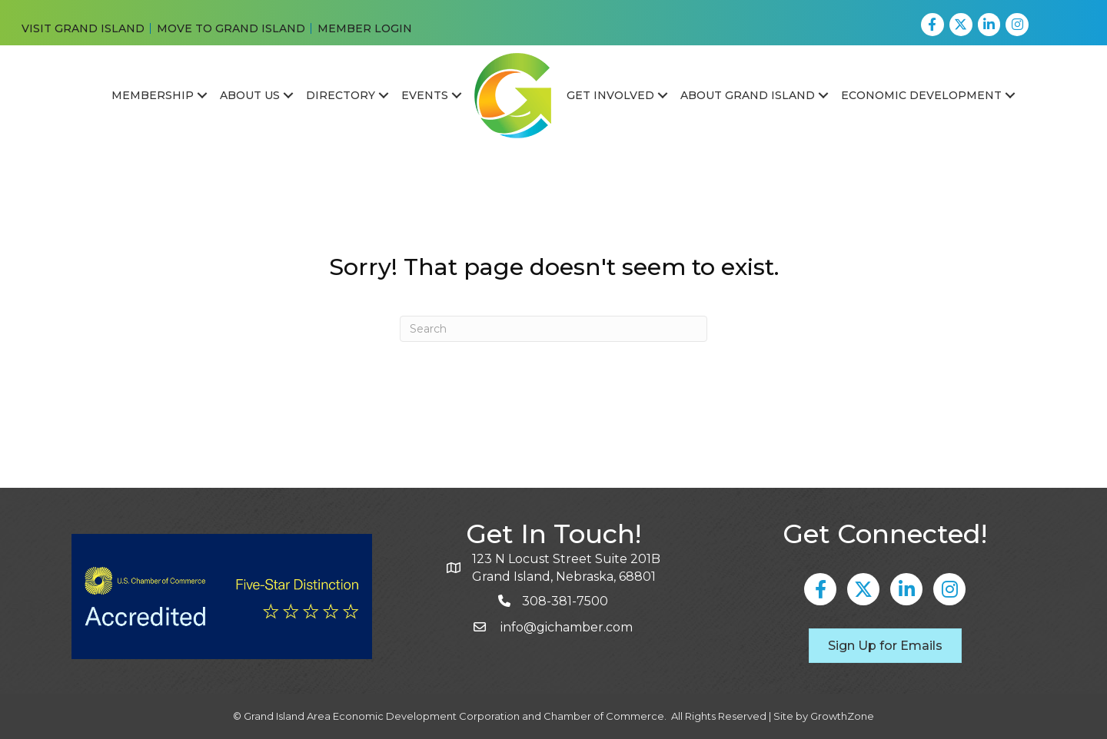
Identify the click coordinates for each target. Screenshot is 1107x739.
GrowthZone (842, 716)
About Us (250, 95)
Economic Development (921, 95)
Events (424, 95)
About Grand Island (747, 95)
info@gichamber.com (565, 627)
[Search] (553, 329)
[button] (885, 645)
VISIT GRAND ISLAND (83, 28)
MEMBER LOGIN (364, 28)
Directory (340, 95)
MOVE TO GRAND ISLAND (231, 28)
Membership (152, 95)
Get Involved (610, 95)
